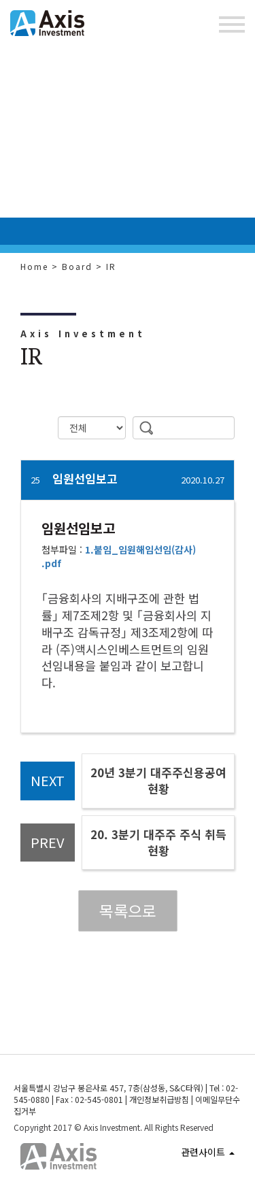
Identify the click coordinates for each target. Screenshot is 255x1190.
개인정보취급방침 (159, 1099)
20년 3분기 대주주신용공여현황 (158, 780)
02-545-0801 (99, 1099)
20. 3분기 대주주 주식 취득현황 (158, 842)
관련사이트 (208, 1152)
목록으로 (127, 910)
